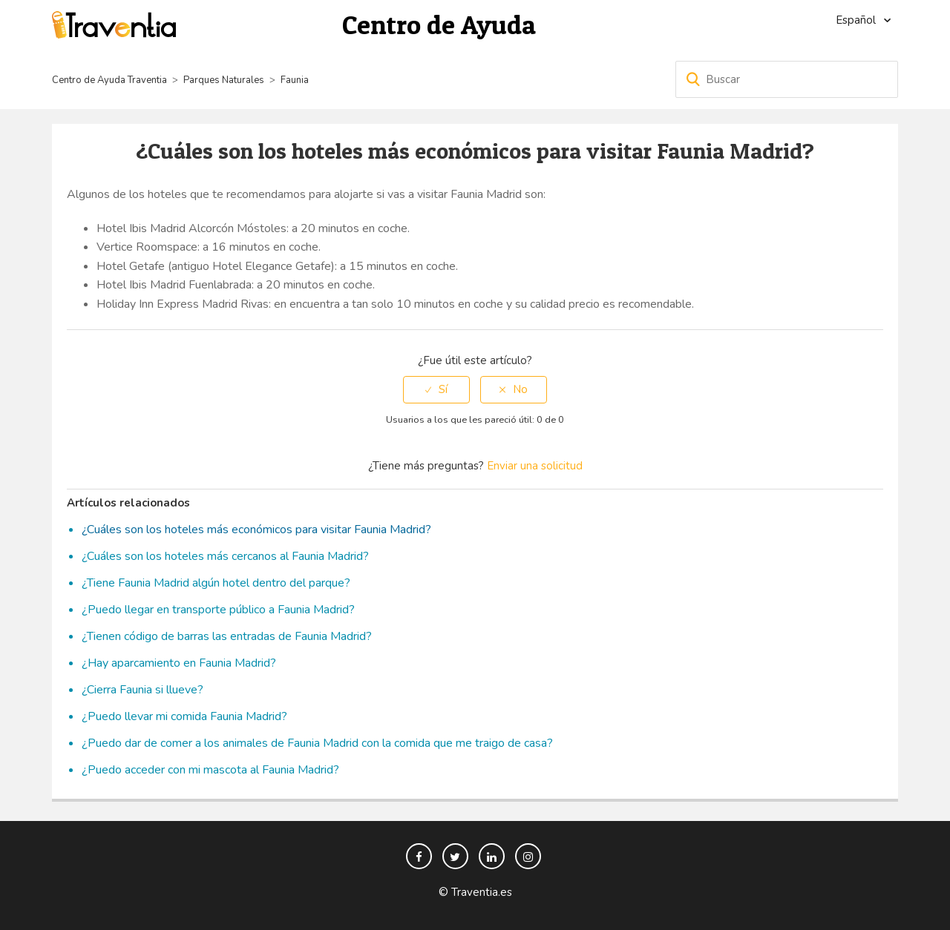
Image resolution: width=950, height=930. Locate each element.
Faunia (295, 80)
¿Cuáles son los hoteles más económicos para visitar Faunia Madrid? (256, 529)
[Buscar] (786, 79)
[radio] (436, 389)
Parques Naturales (223, 80)
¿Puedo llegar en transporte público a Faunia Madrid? (218, 609)
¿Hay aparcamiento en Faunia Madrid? (179, 663)
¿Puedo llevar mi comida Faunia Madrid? (184, 716)
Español (857, 20)
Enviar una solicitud (535, 465)
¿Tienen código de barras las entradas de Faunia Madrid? (227, 636)
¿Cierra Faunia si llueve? (142, 690)
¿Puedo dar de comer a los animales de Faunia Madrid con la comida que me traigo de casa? (317, 743)
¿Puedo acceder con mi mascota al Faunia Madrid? (210, 770)
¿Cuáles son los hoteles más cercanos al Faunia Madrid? (225, 556)
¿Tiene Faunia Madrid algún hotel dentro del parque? (216, 583)
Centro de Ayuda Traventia (109, 80)
